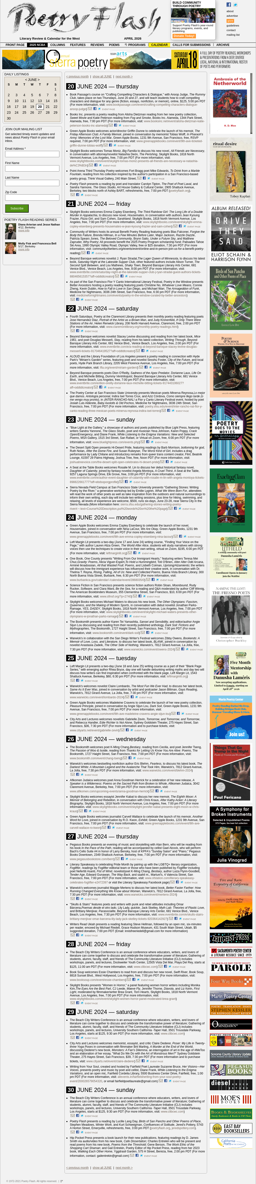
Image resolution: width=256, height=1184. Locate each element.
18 (24, 107)
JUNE (32, 80)
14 (48, 101)
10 (16, 101)
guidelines (233, 25)
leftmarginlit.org (116, 553)
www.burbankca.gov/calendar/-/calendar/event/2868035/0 (107, 580)
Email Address (15, 148)
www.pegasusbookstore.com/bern (92, 859)
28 (48, 112)
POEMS (114, 45)
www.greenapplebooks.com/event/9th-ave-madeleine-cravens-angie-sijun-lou (120, 714)
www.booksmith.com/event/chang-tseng (95, 758)
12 (32, 101)
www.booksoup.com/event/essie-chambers (97, 980)
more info (23, 230)
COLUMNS (57, 45)
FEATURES (78, 45)
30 (9, 118)
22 (55, 107)
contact (231, 30)
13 (40, 101)
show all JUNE (102, 76)
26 (32, 112)
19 (32, 107)
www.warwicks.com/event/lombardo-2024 (96, 697)
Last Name (12, 177)
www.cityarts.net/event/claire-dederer (110, 1061)
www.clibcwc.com (145, 966)
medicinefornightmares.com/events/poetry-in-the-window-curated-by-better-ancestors (131, 295)
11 (24, 101)
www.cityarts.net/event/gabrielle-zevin (94, 730)
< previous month (77, 76)
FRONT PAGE (15, 45)
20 (40, 107)
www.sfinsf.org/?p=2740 (115, 596)
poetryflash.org (179, 190)
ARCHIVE (222, 45)
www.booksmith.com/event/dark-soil (115, 633)
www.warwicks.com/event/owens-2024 (149, 649)
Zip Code (11, 192)
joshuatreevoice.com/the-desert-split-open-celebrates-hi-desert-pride (114, 462)
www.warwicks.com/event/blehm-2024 (167, 770)
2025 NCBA (38, 45)
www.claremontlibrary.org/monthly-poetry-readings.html (141, 326)
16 (9, 107)
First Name (12, 163)
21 (48, 107)
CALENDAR (159, 45)
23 (9, 112)
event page (108, 109)
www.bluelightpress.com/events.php (115, 442)
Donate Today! (184, 36)
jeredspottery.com (183, 1128)
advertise (232, 15)
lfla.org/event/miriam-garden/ (118, 367)
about (230, 11)
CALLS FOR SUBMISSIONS (191, 45)
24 (16, 112)
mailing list (233, 34)
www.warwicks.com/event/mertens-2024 (150, 894)
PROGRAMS (135, 45)
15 (55, 101)
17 (16, 107)
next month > (124, 76)
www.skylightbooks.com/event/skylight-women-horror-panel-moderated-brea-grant (123, 999)
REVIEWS (97, 45)
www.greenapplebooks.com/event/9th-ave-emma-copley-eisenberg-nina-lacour (121, 536)
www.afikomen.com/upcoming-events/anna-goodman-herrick (109, 791)
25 (24, 112)
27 (40, 112)
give (230, 20)
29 (55, 112)
